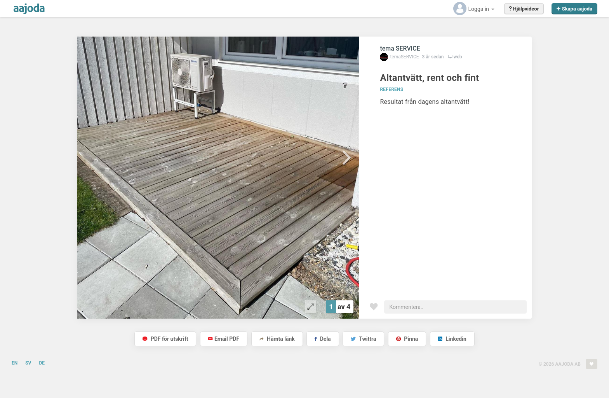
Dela (323, 339)
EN (14, 363)
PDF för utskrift (165, 339)
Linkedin (452, 339)
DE (42, 363)
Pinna (407, 339)
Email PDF (223, 339)
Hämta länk (277, 339)
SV (28, 363)
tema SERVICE (400, 48)
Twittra (363, 339)
